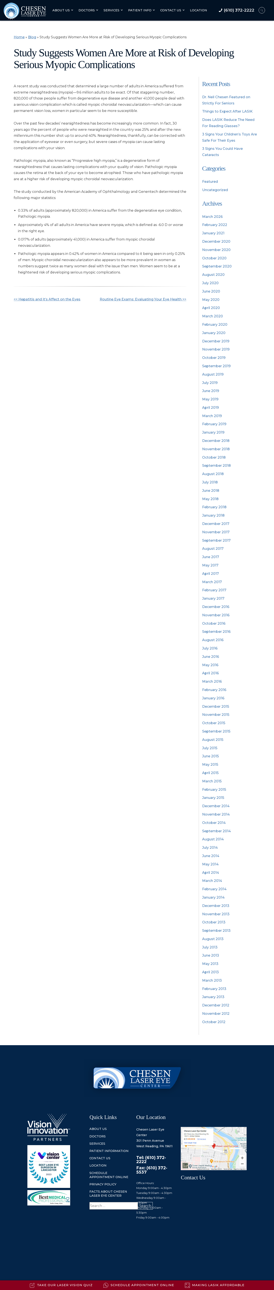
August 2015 (212, 740)
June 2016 (210, 657)
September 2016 (216, 632)
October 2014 (214, 823)
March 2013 (212, 980)
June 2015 (210, 756)
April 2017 (210, 574)
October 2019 (213, 358)
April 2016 (210, 673)
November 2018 (216, 449)
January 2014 (213, 897)
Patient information (109, 1151)
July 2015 (209, 748)
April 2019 (210, 408)
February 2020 (214, 324)
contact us (99, 1158)
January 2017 (213, 598)
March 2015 (212, 781)
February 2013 (214, 989)
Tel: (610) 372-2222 (151, 1160)
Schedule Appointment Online (108, 1175)
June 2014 (210, 856)
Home (19, 37)
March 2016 (212, 681)
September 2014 (216, 831)
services (97, 1144)
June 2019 (210, 391)
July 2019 (210, 383)
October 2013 (213, 922)
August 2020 (213, 275)
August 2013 (213, 939)
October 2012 (213, 1022)
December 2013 (215, 906)
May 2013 (210, 964)
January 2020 (213, 333)
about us (98, 1129)
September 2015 (216, 731)
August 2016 (213, 640)
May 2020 (210, 300)
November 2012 (216, 1014)
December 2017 (215, 524)
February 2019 (214, 424)
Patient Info (139, 10)
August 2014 (213, 839)
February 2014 (214, 889)
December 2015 (215, 706)
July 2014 (210, 848)
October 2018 (214, 457)
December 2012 (215, 1005)
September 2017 (216, 540)
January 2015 (213, 798)
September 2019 (216, 366)
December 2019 (215, 341)
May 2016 (210, 665)
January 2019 (213, 432)
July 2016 (210, 648)
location (98, 1165)
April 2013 (210, 972)
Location (198, 10)
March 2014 (212, 881)
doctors (97, 1136)
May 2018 (210, 499)
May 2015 (210, 764)
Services (111, 10)
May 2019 (210, 399)
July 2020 (210, 283)
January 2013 (213, 997)
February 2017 (214, 590)
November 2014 (216, 814)
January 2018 (213, 515)
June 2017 (210, 557)
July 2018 (210, 482)
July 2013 (210, 947)
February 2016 (214, 690)
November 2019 (216, 349)
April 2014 (210, 873)
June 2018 (210, 491)
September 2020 (217, 266)
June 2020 (211, 291)
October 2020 (214, 258)
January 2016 (213, 698)
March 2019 (212, 416)
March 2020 (212, 316)
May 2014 (210, 864)
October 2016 (213, 623)
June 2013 (210, 955)
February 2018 (214, 507)
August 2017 (213, 549)
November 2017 (216, 532)
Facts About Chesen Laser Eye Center (108, 1194)
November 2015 (215, 715)
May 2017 (210, 565)
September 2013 (216, 931)
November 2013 (216, 914)
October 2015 (213, 723)
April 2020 (211, 308)
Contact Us (170, 10)
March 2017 (212, 582)
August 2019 (213, 374)
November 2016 (216, 615)
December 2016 (215, 607)
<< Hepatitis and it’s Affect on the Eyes (47, 299)
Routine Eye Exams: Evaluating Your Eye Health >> (143, 299)
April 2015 (210, 773)
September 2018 (216, 466)
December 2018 (216, 441)
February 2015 (214, 790)
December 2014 (216, 806)
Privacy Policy (102, 1184)
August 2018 (213, 474)
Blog (32, 37)
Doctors (86, 10)
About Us (61, 10)
